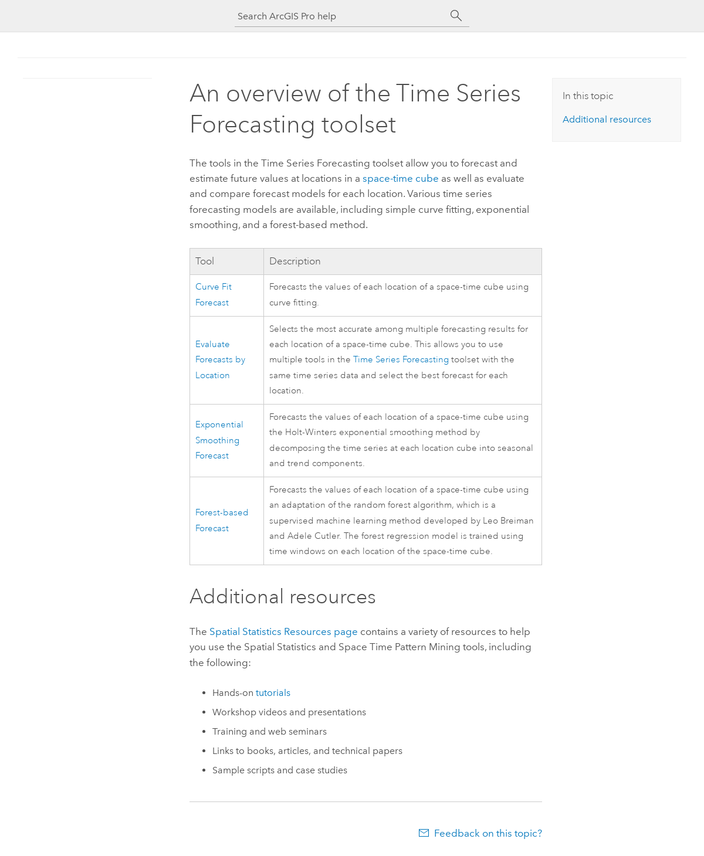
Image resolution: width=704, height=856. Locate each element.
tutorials (273, 692)
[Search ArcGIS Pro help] (340, 16)
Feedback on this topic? (488, 833)
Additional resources (607, 119)
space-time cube (401, 178)
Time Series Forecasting (401, 359)
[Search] (456, 16)
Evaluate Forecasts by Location (220, 360)
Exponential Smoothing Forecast (219, 440)
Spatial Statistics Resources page (283, 631)
